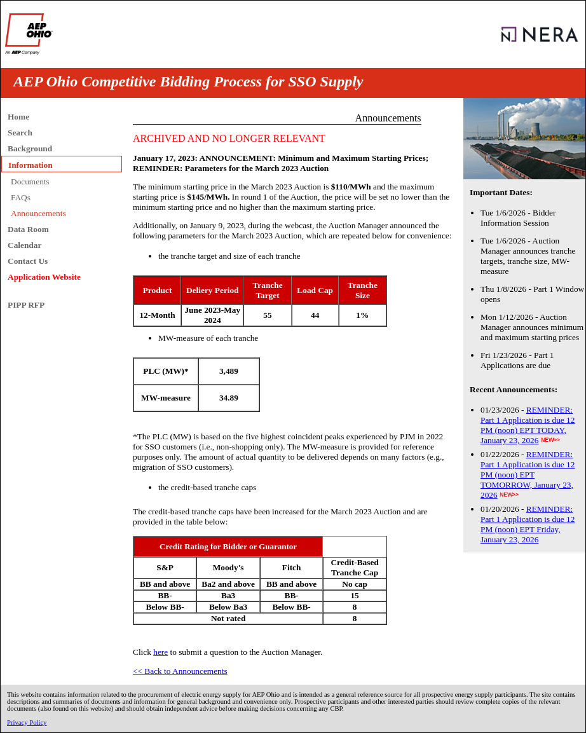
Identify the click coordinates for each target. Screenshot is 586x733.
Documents (30, 181)
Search (20, 132)
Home (18, 116)
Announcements (38, 213)
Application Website (44, 277)
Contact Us (28, 261)
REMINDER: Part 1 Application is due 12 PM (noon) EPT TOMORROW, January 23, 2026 (527, 474)
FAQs (21, 197)
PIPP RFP (26, 305)
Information (30, 165)
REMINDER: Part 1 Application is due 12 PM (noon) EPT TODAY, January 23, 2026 (527, 425)
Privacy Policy (26, 722)
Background (30, 148)
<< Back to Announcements (180, 671)
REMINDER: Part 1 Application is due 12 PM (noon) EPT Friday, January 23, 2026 (527, 524)
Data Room (28, 229)
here (160, 652)
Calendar (24, 245)
